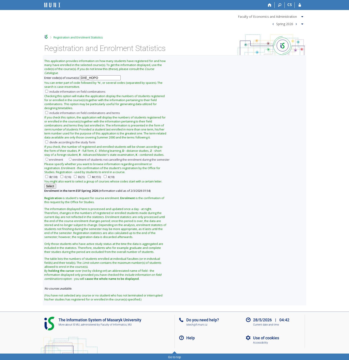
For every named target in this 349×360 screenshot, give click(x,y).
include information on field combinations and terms (82, 113)
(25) (79, 177)
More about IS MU (69, 324)
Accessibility (260, 342)
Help (190, 338)
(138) (51, 177)
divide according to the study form (70, 142)
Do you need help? (202, 320)
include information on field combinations (75, 92)
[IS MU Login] (300, 5)
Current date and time (266, 324)
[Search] (280, 5)
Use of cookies (266, 338)
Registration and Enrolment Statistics (78, 37)
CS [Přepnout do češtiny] (289, 4)
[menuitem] (271, 15)
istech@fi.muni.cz (196, 324)
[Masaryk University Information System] (52, 5)
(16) (65, 177)
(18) (109, 177)
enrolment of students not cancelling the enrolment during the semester (119, 160)
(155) (94, 177)
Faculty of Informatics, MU (116, 324)
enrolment (54, 160)
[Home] (270, 5)
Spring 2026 (284, 24)
